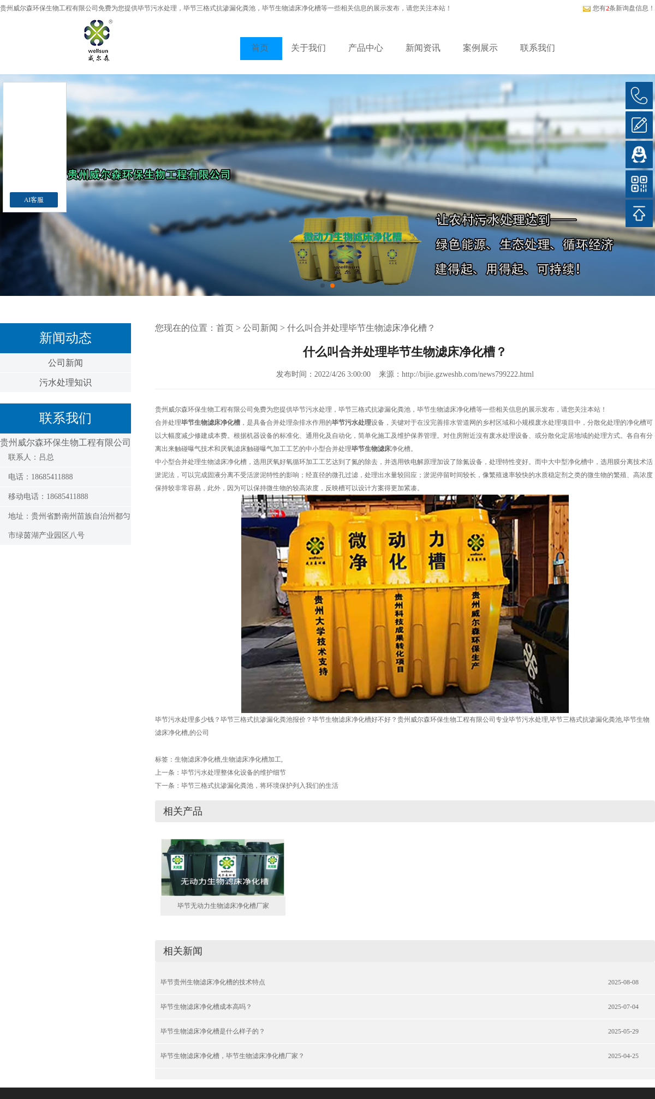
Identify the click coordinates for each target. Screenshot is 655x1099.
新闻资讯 (423, 47)
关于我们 (308, 47)
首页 (260, 47)
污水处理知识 (65, 382)
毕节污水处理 (157, 8)
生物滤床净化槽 (198, 759)
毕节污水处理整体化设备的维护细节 (233, 772)
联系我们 (537, 47)
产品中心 (365, 47)
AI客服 (34, 200)
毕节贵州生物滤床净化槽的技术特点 (212, 982)
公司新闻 (65, 362)
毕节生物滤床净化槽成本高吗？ (206, 1007)
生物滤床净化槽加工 (251, 759)
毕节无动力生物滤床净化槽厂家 (223, 906)
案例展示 (480, 47)
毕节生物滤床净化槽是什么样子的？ (212, 1031)
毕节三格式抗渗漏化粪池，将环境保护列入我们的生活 (259, 785)
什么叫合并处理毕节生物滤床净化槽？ (361, 327)
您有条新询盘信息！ (618, 8)
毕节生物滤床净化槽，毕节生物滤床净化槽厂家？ (232, 1056)
